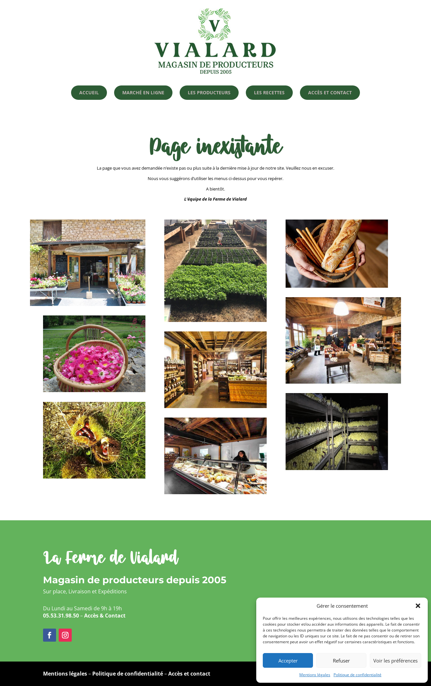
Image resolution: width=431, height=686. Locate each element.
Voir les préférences (395, 660)
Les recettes (269, 92)
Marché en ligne (143, 92)
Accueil (89, 92)
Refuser (341, 660)
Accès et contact (189, 673)
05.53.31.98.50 (61, 615)
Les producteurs (209, 92)
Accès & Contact (105, 615)
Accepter (288, 660)
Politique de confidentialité (357, 675)
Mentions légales (314, 675)
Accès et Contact (330, 92)
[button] (418, 605)
